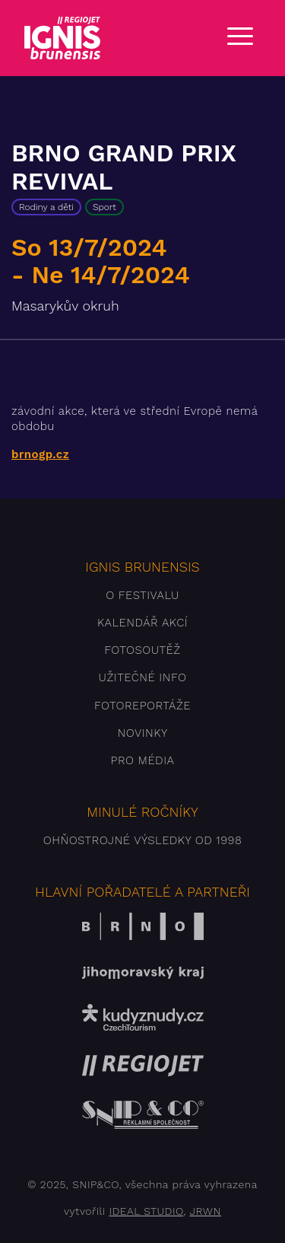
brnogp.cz (40, 454)
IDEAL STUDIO (146, 1211)
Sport (104, 207)
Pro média (143, 760)
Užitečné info (143, 677)
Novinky (142, 733)
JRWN (204, 1211)
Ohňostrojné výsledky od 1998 (142, 840)
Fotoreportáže (142, 705)
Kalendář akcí (142, 622)
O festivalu (142, 595)
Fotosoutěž (142, 650)
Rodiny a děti (46, 207)
